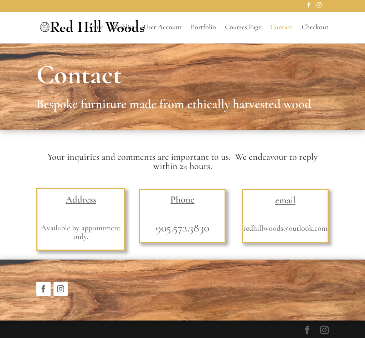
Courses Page (243, 28)
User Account (162, 28)
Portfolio (203, 28)
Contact (281, 28)
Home (94, 28)
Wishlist (123, 28)
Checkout (315, 28)
